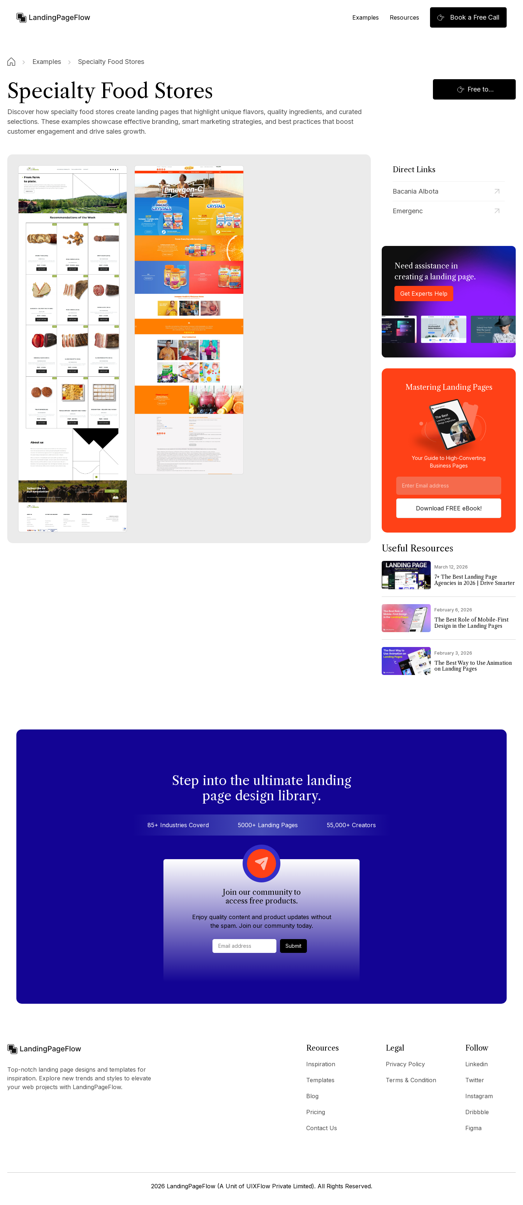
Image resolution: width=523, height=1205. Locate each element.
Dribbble (477, 1112)
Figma (473, 1128)
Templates (320, 1080)
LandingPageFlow (191, 1186)
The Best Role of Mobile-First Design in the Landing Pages (471, 623)
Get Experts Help (423, 293)
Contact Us (321, 1128)
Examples (365, 17)
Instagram (479, 1096)
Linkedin (476, 1064)
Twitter (474, 1080)
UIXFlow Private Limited (279, 1186)
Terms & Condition (411, 1080)
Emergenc (408, 211)
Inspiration (320, 1064)
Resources (404, 17)
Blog (312, 1096)
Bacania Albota (415, 191)
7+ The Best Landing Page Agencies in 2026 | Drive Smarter (474, 580)
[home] (53, 17)
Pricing (315, 1112)
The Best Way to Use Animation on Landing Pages (473, 666)
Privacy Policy (405, 1064)
